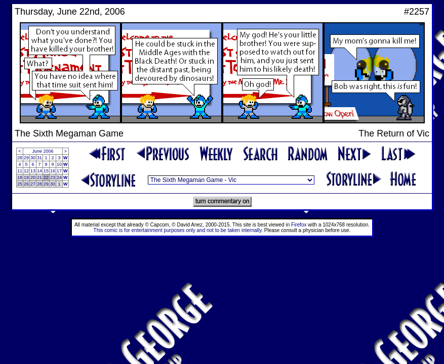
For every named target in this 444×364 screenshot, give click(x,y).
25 (19, 184)
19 (26, 177)
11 (19, 170)
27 (32, 184)
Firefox (299, 225)
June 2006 (43, 151)
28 (19, 157)
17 (59, 170)
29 (26, 157)
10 (59, 164)
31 (39, 157)
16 (52, 170)
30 (32, 157)
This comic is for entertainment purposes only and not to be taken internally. (178, 230)
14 (39, 170)
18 (19, 177)
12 (26, 170)
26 (26, 184)
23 (52, 177)
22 (46, 177)
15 (46, 170)
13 (32, 170)
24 (59, 177)
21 (39, 177)
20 (32, 177)
